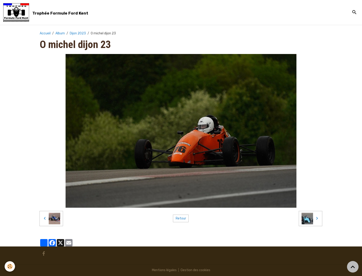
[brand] (46, 12)
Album (60, 33)
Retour (181, 218)
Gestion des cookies (195, 270)
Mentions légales (164, 270)
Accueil (45, 33)
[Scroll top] (353, 267)
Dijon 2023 (78, 33)
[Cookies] (10, 266)
